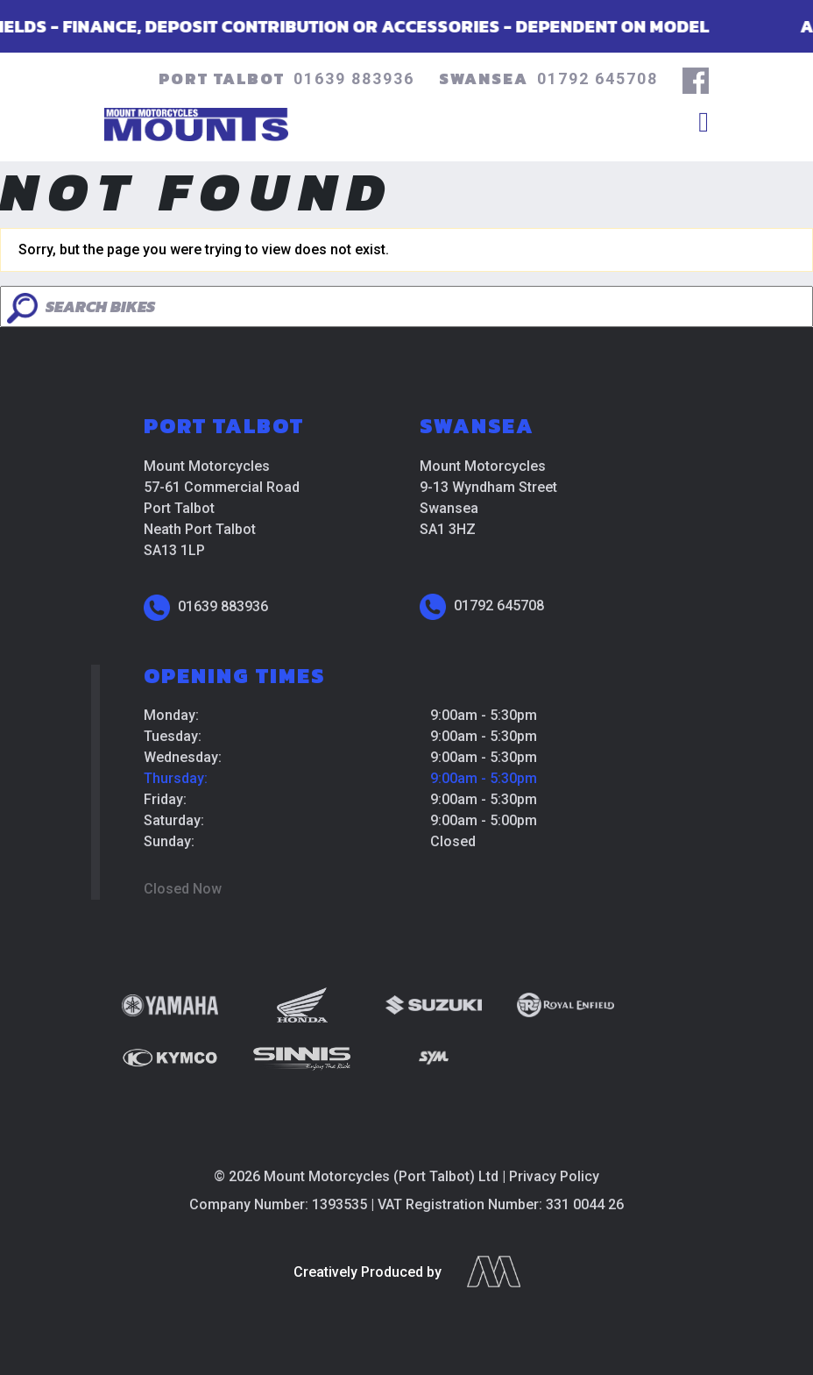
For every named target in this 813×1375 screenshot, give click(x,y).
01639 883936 (353, 78)
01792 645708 (597, 78)
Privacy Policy (554, 1176)
